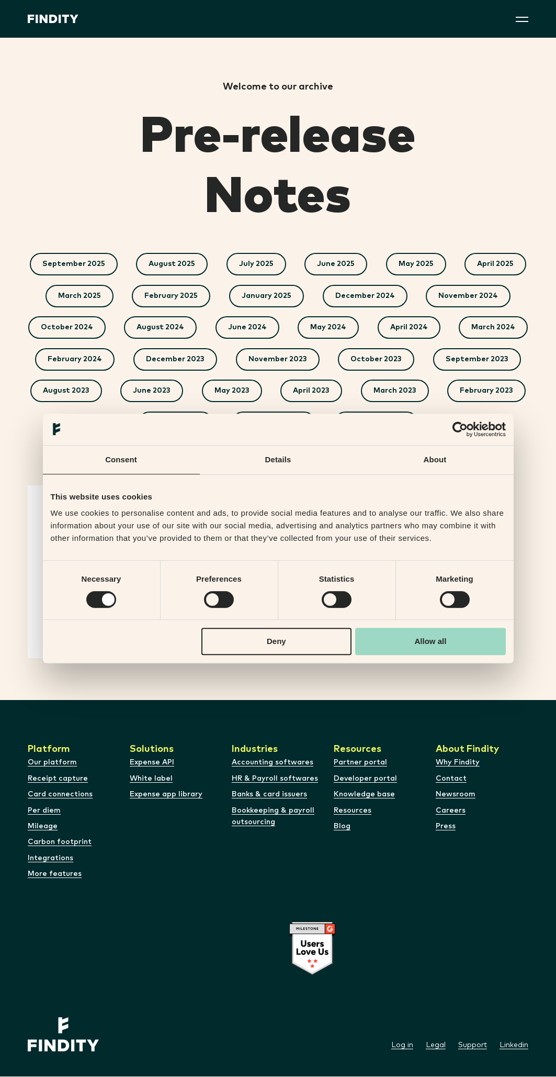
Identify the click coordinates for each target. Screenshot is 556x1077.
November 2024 (468, 295)
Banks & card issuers (269, 794)
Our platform (52, 763)
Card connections (60, 794)
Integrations (50, 858)
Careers (451, 810)
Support (472, 1045)
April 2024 (453, 327)
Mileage (43, 826)
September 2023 (112, 391)
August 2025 (172, 264)
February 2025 (171, 295)
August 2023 (211, 391)
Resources (352, 810)
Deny (276, 641)
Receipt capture (58, 779)
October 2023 (474, 359)
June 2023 (297, 391)
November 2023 (375, 359)
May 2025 (416, 264)
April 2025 (496, 264)
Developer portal (365, 779)
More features (55, 874)
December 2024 (365, 295)
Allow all (431, 641)
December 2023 (272, 359)
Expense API (152, 763)
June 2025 (336, 264)
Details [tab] (278, 459)
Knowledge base (364, 794)
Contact (451, 779)
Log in (402, 1045)
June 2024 (291, 327)
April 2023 (457, 391)
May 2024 (373, 327)
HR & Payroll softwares (275, 779)
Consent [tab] (121, 459)
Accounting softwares (272, 763)
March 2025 (79, 295)
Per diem (44, 810)
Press (446, 826)
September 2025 (73, 264)
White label (151, 779)
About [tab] (435, 459)
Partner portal (360, 763)
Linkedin (514, 1045)
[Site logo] (53, 19)
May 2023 (377, 391)
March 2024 (79, 359)
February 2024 (172, 359)
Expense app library (166, 794)
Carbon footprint (60, 842)
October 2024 (110, 327)
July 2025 (256, 264)
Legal (436, 1045)
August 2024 (204, 327)
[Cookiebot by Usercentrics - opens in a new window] (460, 429)
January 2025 (266, 295)
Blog (342, 826)
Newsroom (455, 794)
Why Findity (458, 763)
